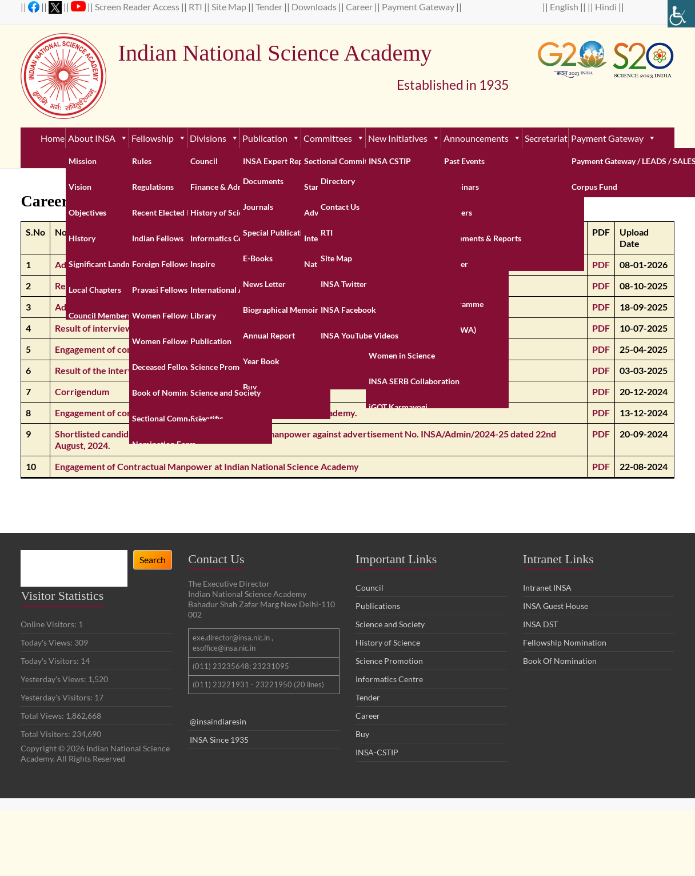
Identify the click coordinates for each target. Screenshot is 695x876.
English (565, 6)
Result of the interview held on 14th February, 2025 (159, 370)
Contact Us (348, 158)
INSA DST (540, 624)
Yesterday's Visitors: (57, 697)
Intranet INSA (547, 587)
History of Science (388, 642)
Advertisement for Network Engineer (131, 306)
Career (360, 6)
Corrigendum (82, 391)
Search (152, 559)
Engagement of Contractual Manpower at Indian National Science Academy (207, 466)
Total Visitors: (46, 734)
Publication (271, 138)
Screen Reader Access (138, 6)
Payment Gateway (419, 6)
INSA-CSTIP (378, 752)
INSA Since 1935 (219, 739)
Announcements (482, 138)
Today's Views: (47, 642)
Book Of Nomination (560, 661)
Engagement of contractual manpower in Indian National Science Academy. (206, 349)
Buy (362, 734)
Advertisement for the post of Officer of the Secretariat (168, 264)
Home (53, 138)
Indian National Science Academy (313, 53)
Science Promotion (389, 661)
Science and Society (390, 624)
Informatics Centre (389, 679)
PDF (601, 264)
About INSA (98, 138)
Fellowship (158, 138)
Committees (334, 138)
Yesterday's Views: (54, 679)
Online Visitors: (49, 624)
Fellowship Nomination (564, 642)
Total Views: (43, 715)
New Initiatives (404, 138)
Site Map (229, 6)
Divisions (214, 138)
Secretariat (546, 138)
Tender (269, 6)
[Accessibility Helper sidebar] (681, 13)
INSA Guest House (555, 606)
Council (370, 587)
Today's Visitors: (51, 661)
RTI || (200, 6)
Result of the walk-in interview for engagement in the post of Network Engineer (216, 285)
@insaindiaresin (218, 721)
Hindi (606, 6)
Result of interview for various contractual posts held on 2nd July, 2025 (198, 327)
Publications (378, 606)
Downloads (314, 6)
